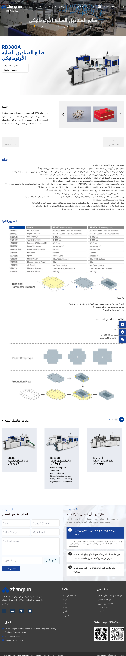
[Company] (45, 528)
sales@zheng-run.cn (14, 638)
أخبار (79, 7)
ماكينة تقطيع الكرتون (105, 601)
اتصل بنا (87, 7)
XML (122, 653)
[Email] (45, 519)
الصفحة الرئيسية (43, 26)
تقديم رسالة (11, 566)
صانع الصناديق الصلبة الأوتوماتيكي (78, 26)
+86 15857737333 (12, 634)
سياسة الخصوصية (103, 653)
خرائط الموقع (114, 653)
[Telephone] (16, 528)
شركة (37, 7)
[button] (63, 114)
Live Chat (103, 6)
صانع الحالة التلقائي (105, 597)
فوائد (12, 140)
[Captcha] (22, 556)
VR (94, 7)
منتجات (45, 7)
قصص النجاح (63, 7)
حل (53, 7)
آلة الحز (100, 609)
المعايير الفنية (33, 140)
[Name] (16, 519)
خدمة (71, 7)
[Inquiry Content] (31, 542)
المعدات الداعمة (103, 605)
